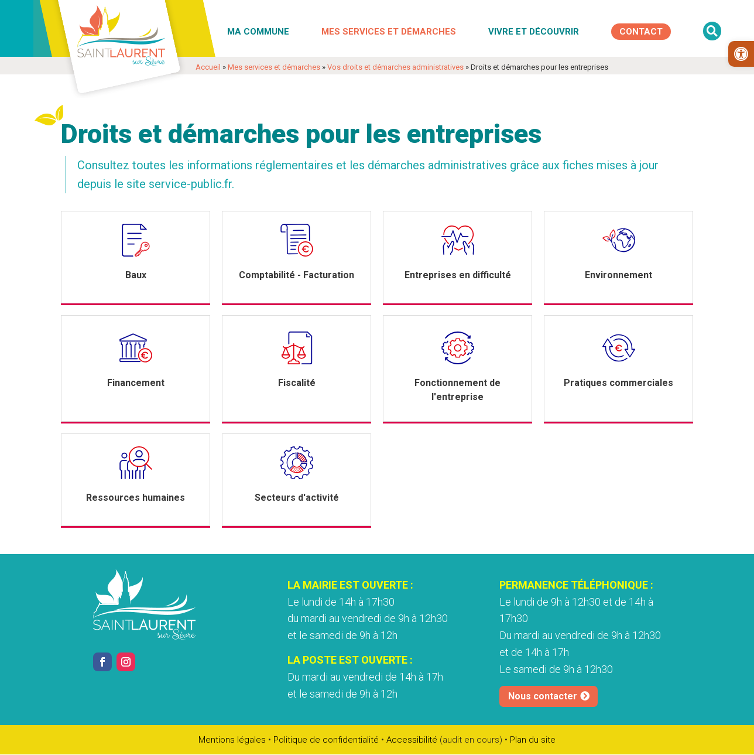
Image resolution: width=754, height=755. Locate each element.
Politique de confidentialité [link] (326, 739)
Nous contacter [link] (542, 696)
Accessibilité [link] (411, 739)
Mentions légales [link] (232, 739)
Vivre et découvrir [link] (533, 31)
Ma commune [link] (258, 31)
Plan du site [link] (533, 739)
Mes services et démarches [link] (388, 31)
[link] (741, 54)
